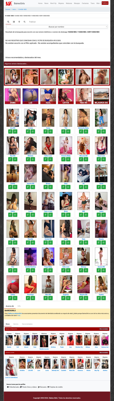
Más (97, 3)
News (46, 3)
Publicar (105, 3)
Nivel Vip (53, 3)
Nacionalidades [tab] (27, 324)
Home (40, 3)
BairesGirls (19, 3)
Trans (93, 3)
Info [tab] (19, 306)
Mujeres (61, 3)
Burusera (42, 387)
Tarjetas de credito (55, 387)
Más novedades (104, 329)
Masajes (77, 3)
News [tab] (8, 324)
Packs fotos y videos (28, 387)
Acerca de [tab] (10, 306)
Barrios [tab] (15, 324)
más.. (19, 315)
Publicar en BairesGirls (15, 313)
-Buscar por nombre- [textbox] (56, 27)
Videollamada (13, 387)
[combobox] (57, 26)
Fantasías (85, 3)
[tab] (8, 22)
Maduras (69, 3)
